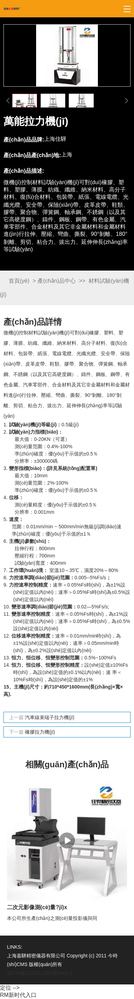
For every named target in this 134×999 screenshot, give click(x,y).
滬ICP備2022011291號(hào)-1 (39, 973)
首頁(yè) (19, 281)
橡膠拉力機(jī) (40, 732)
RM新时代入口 (18, 995)
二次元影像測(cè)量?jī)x (37, 907)
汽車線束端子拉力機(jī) (49, 717)
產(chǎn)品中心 (56, 281)
